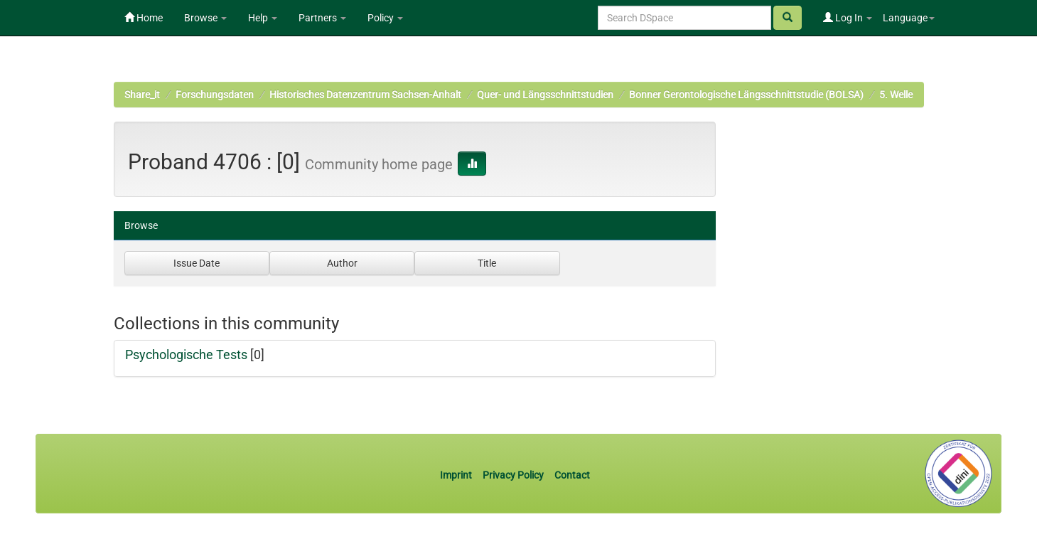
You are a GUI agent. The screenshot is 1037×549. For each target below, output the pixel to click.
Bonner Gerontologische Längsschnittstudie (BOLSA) (746, 94)
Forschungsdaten (215, 94)
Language (909, 17)
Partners (322, 17)
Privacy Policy (513, 475)
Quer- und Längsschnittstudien (545, 94)
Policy (385, 17)
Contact (572, 475)
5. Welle (896, 94)
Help (262, 17)
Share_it (142, 94)
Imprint (457, 475)
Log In (847, 17)
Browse (205, 17)
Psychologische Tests (186, 354)
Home (143, 17)
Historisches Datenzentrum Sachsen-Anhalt (365, 94)
